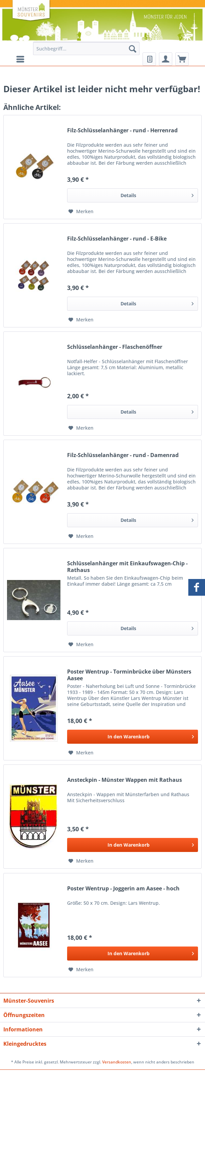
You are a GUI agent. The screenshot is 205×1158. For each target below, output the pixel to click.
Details (157, 194)
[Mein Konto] (165, 59)
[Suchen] (133, 48)
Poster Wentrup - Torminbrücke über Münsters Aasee (129, 675)
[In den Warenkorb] (132, 737)
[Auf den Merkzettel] (80, 211)
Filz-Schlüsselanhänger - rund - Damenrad (123, 455)
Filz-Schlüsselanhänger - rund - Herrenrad (122, 130)
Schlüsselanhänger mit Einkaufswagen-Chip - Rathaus (127, 566)
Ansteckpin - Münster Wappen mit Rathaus (124, 779)
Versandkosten (116, 1062)
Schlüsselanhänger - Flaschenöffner (114, 346)
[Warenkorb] (182, 59)
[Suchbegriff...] (86, 48)
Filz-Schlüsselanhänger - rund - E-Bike (117, 238)
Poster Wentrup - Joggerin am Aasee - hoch (123, 888)
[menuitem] (86, 51)
